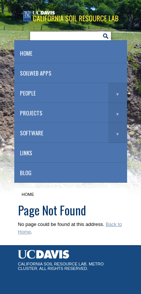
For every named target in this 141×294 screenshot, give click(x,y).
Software (31, 133)
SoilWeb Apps (36, 73)
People (28, 93)
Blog (26, 172)
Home (26, 53)
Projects (31, 113)
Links (26, 153)
